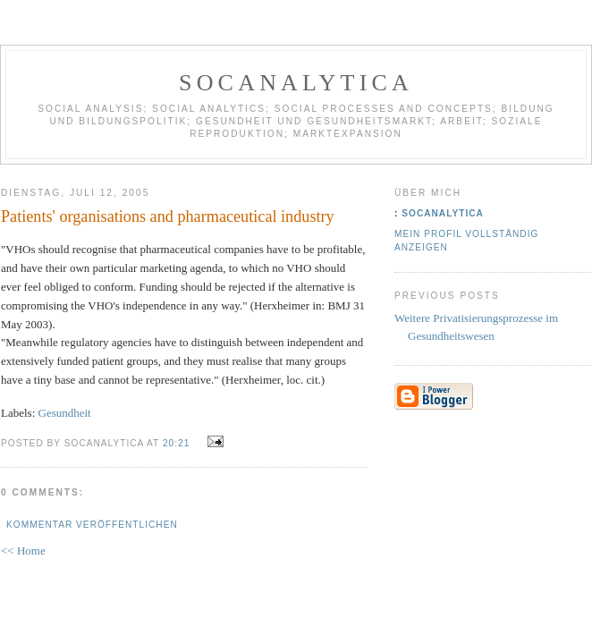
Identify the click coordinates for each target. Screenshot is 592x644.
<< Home (23, 550)
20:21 (176, 443)
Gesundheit (64, 412)
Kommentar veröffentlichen (92, 525)
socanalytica (296, 83)
